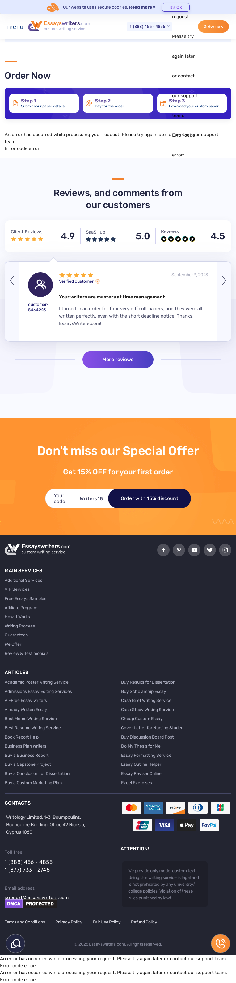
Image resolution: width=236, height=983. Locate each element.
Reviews (170, 231)
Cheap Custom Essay (142, 718)
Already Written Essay (26, 709)
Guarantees (16, 635)
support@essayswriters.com (37, 897)
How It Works (17, 616)
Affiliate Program (21, 607)
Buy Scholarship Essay (143, 691)
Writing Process (20, 626)
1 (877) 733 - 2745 (27, 870)
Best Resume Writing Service (33, 728)
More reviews (118, 359)
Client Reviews (27, 232)
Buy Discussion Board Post (147, 737)
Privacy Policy (68, 922)
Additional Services (23, 580)
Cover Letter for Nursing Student (153, 728)
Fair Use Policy (107, 922)
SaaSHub (95, 232)
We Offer (13, 644)
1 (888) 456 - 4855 (147, 26)
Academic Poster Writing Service (37, 682)
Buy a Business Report (26, 755)
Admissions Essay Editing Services (38, 691)
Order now (214, 26)
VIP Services (17, 589)
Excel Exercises (136, 782)
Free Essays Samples (25, 598)
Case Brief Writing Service (146, 700)
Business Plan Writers (25, 746)
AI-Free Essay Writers (26, 700)
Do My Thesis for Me (141, 746)
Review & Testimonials (26, 653)
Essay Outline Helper (141, 764)
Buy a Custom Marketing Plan (33, 782)
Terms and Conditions (25, 922)
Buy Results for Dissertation (148, 682)
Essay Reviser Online (141, 773)
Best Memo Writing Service (31, 718)
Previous (12, 301)
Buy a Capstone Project (28, 764)
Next (224, 301)
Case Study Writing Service (147, 709)
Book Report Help (22, 737)
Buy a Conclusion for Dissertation (37, 773)
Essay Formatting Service (146, 755)
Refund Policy (144, 922)
